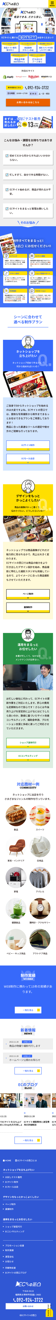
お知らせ (9, 1261)
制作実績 (9, 1250)
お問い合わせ (28, 1306)
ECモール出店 (28, 460)
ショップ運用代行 (28, 744)
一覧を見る (31, 1010)
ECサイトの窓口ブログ (16, 1272)
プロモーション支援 (14, 1245)
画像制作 (28, 609)
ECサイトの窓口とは (27, 1160)
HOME (8, 1160)
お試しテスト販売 (13, 1177)
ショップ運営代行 (13, 1226)
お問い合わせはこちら (28, 102)
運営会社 (9, 1256)
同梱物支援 (10, 1267)
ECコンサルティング (28, 757)
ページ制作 (28, 595)
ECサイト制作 (28, 447)
